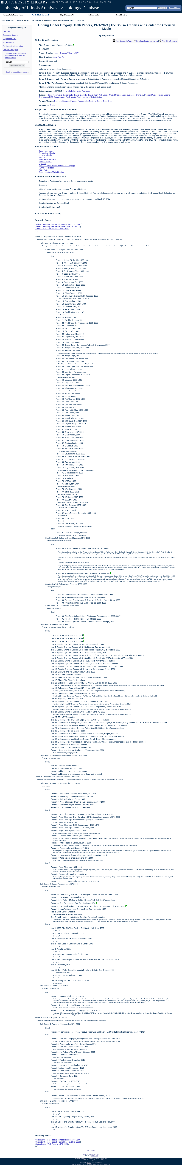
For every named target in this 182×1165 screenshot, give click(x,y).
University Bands (51, 20)
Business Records (61, 101)
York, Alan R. (58, 57)
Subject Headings (94, 15)
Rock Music (71, 97)
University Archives (7, 20)
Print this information (168, 41)
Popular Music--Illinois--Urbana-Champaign (57, 166)
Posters (92, 101)
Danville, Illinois (86, 95)
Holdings (20, 20)
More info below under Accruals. (76, 91)
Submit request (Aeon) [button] (123, 41)
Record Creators (121, 15)
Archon (89, 1163)
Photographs (82, 101)
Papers (73, 101)
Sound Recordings (104, 101)
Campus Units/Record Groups (13, 15)
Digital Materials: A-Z (67, 15)
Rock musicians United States (89, 97)
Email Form (94, 1155)
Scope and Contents (10, 35)
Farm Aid (98, 95)
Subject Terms (8, 42)
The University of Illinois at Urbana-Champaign (96, 1164)
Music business (128, 95)
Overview (6, 31)
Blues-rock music (55, 95)
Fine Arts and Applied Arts (34, 20)
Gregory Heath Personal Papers (15, 55)
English (53, 105)
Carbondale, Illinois (71, 95)
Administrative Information (13, 46)
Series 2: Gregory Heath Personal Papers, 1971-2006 (57, 226)
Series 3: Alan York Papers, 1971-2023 (51, 228)
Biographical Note (9, 39)
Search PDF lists (174, 8)
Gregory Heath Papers (66, 20)
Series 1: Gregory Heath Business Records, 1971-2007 (58, 224)
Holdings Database (81, 7)
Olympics (139, 95)
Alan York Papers (10, 57)
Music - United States (112, 95)
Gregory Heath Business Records (15, 53)
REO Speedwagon (57, 97)
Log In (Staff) (91, 1150)
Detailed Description (10, 50)
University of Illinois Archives (29, 7)
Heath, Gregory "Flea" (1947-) (66, 53)
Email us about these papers (17, 72)
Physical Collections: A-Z (40, 15)
